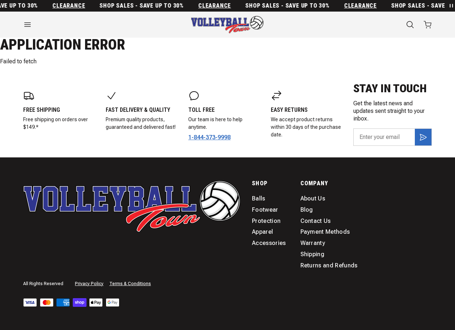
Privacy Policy (89, 283)
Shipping (312, 254)
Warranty (312, 243)
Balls (258, 198)
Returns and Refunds (329, 265)
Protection (266, 220)
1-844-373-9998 (209, 137)
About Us (312, 198)
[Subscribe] (423, 137)
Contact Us (315, 220)
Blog (306, 209)
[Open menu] (85, 24)
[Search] (410, 24)
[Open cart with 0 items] (427, 24)
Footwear (265, 209)
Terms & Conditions (130, 283)
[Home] (227, 24)
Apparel (262, 231)
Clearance (71, 6)
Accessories (269, 243)
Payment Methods (325, 231)
